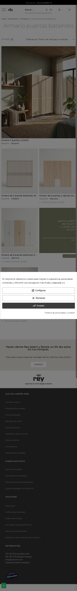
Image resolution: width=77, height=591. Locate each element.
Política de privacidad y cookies (60, 313)
